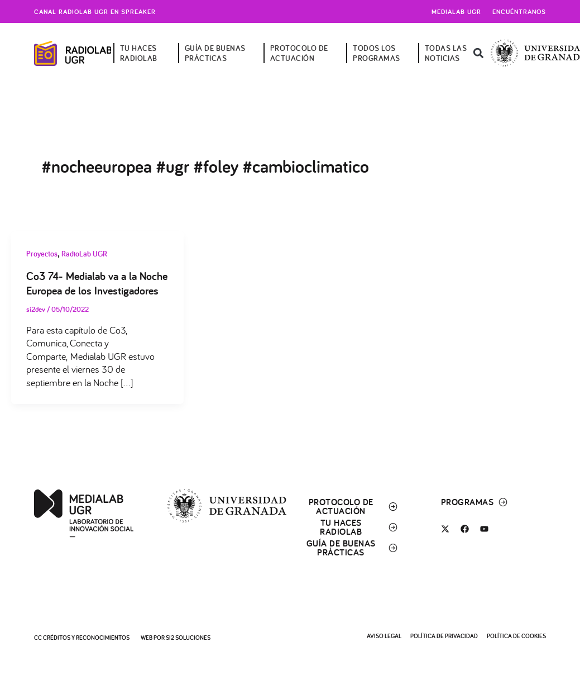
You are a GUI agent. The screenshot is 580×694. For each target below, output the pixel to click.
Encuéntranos (519, 11)
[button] (478, 53)
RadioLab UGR (84, 254)
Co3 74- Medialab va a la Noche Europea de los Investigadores (96, 283)
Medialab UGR (456, 11)
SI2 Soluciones (188, 637)
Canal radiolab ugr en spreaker (95, 11)
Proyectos (41, 254)
